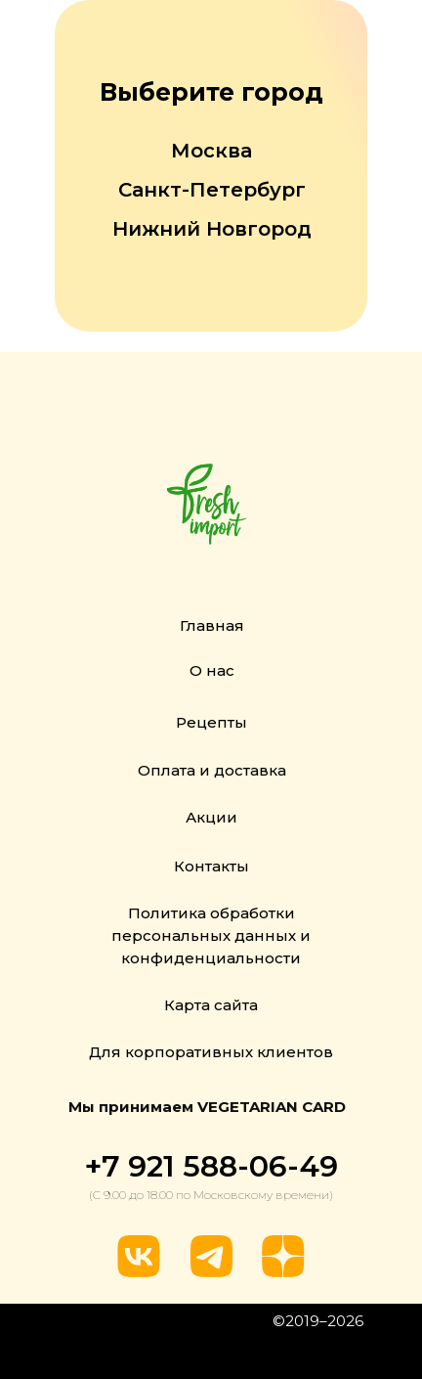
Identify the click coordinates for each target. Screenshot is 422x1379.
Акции (211, 817)
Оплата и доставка (212, 770)
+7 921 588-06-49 (211, 1166)
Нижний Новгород (212, 229)
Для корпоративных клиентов (211, 1052)
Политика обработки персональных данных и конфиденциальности (211, 935)
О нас (212, 670)
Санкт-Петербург (212, 189)
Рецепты (211, 722)
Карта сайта (211, 1005)
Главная (212, 625)
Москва (211, 150)
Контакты (211, 866)
